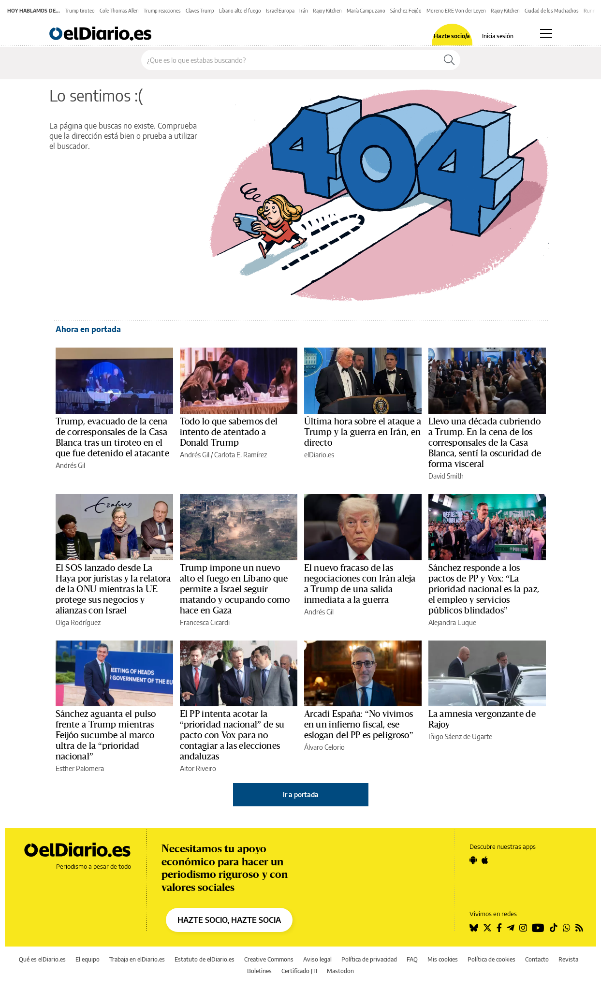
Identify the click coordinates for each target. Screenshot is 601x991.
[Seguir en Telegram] (510, 927)
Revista (568, 959)
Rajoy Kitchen (327, 11)
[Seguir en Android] (473, 860)
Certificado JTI (299, 971)
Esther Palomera (80, 768)
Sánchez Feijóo (406, 11)
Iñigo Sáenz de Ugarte (460, 736)
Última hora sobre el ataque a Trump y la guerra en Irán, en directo (363, 432)
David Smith (446, 476)
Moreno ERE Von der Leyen (456, 11)
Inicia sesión (497, 36)
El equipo (87, 959)
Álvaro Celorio (324, 747)
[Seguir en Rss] (579, 927)
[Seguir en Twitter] (487, 927)
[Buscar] (449, 60)
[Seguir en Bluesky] (473, 927)
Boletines (259, 971)
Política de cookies (491, 959)
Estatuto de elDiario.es (205, 959)
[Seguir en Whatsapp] (567, 927)
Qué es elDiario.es (42, 959)
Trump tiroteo (80, 11)
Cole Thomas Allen (119, 11)
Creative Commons (268, 959)
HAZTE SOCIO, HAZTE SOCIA (229, 920)
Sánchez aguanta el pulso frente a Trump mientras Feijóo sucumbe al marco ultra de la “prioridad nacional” (106, 735)
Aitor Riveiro (198, 768)
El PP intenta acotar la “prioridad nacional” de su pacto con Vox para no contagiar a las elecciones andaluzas (232, 735)
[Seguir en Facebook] (499, 927)
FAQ (412, 959)
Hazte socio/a (452, 36)
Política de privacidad (369, 959)
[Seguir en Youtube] (538, 927)
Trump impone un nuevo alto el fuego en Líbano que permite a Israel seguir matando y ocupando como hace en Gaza (235, 589)
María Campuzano (366, 11)
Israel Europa (280, 11)
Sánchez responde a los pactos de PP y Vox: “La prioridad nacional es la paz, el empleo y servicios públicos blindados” (483, 589)
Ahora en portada (88, 329)
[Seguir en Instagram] (523, 927)
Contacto (537, 959)
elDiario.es (319, 455)
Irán (303, 11)
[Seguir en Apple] (485, 860)
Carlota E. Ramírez (240, 455)
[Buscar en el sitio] (290, 60)
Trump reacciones (162, 11)
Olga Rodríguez (78, 622)
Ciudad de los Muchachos (552, 11)
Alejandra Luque (452, 622)
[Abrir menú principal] (546, 33)
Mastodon (340, 971)
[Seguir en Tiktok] (553, 927)
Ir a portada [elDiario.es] (301, 794)
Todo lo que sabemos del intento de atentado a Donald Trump (229, 432)
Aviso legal (317, 959)
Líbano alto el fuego (240, 11)
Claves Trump (200, 11)
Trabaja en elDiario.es (137, 959)
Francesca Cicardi (205, 622)
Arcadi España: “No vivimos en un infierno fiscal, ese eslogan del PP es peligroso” (358, 724)
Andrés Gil (70, 465)
